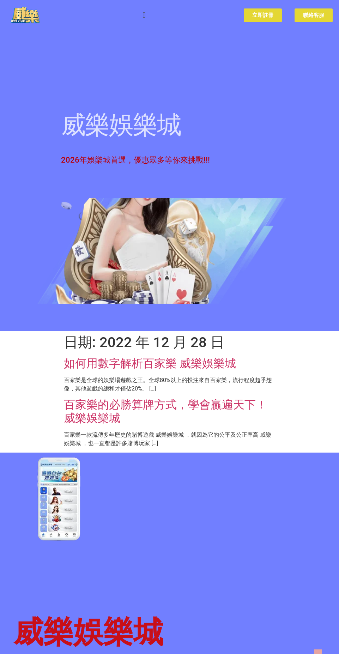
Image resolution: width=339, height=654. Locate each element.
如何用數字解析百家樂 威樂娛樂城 (150, 363)
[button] (144, 15)
